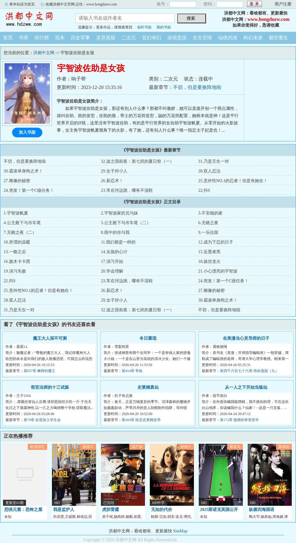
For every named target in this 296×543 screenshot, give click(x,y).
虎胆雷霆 (110, 509)
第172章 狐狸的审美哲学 (239, 420)
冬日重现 (148, 338)
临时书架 (144, 27)
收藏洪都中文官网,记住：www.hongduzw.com (81, 4)
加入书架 (27, 132)
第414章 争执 (132, 371)
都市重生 (278, 37)
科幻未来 (253, 37)
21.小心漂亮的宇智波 (217, 271)
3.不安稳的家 (210, 213)
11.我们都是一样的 (118, 242)
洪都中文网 (33, 19)
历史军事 (80, 37)
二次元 (128, 37)
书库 (23, 37)
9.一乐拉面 (208, 232)
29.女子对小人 (114, 171)
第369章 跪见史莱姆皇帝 (141, 420)
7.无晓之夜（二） (20, 232)
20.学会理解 (112, 271)
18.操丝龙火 (209, 261)
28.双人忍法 (209, 171)
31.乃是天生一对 (213, 161)
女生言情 (202, 37)
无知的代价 (161, 509)
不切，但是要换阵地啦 (197, 87)
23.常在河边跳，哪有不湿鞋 (127, 190)
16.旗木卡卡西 (17, 261)
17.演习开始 (112, 261)
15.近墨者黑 (209, 252)
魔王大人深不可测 (50, 338)
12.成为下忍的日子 (215, 242)
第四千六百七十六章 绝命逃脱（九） (249, 371)
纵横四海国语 (261, 509)
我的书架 (163, 27)
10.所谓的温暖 (17, 242)
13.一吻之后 (15, 252)
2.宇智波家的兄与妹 (119, 213)
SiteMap (180, 531)
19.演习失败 (15, 271)
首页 (8, 37)
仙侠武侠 (227, 37)
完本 (60, 37)
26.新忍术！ (112, 180)
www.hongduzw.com (268, 19)
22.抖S (204, 190)
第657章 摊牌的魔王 (39, 371)
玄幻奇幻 (151, 37)
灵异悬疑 (105, 37)
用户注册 (283, 4)
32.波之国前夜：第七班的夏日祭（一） (137, 161)
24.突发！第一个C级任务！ (29, 190)
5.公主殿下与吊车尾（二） (126, 223)
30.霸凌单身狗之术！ (23, 171)
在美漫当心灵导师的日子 (246, 338)
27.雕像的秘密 (17, 180)
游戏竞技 (177, 37)
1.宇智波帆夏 (16, 213)
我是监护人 (63, 509)
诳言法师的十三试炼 (50, 387)
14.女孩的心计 (114, 252)
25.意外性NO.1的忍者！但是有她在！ (233, 180)
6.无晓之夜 (208, 223)
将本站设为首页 (22, 4)
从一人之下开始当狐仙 (246, 387)
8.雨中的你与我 (115, 232)
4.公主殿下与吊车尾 (22, 223)
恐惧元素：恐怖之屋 (23, 509)
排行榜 (41, 37)
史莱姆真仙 (148, 387)
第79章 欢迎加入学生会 (42, 420)
